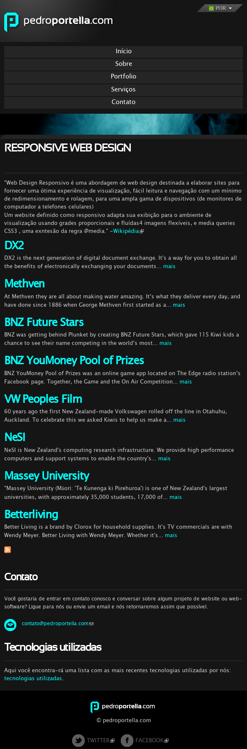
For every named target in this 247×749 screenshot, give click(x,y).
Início (124, 51)
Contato (123, 102)
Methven (24, 283)
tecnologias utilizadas (33, 678)
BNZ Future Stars (43, 322)
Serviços (123, 89)
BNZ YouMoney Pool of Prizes (73, 360)
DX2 (14, 245)
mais (169, 266)
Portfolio (123, 76)
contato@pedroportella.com (58, 623)
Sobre (123, 63)
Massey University (46, 476)
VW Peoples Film (43, 399)
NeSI (14, 437)
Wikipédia (128, 231)
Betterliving (31, 514)
